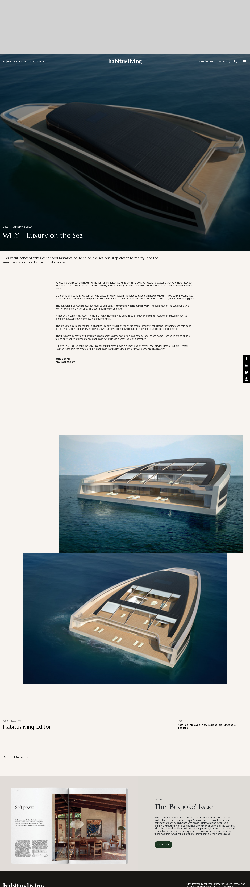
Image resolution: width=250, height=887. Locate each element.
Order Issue (163, 844)
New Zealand (209, 725)
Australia (183, 725)
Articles (18, 61)
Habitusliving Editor (21, 227)
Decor (6, 227)
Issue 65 (223, 61)
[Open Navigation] (244, 61)
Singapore (229, 725)
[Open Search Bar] (236, 61)
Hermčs (118, 306)
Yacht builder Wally (139, 306)
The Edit (41, 61)
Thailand (183, 728)
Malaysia (195, 725)
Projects (7, 61)
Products (29, 61)
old (220, 725)
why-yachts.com (65, 362)
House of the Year (204, 61)
